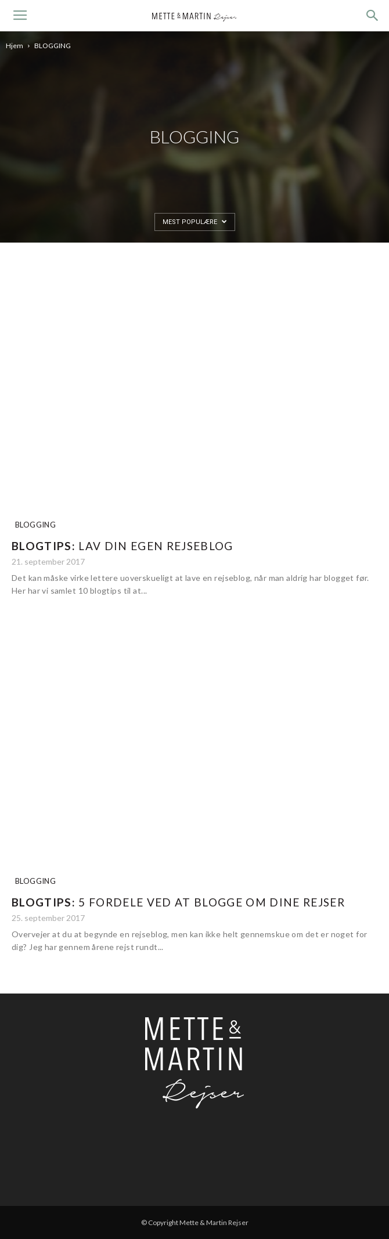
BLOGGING (35, 524)
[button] (372, 15)
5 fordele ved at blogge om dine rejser (178, 902)
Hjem (14, 45)
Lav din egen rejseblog (122, 545)
